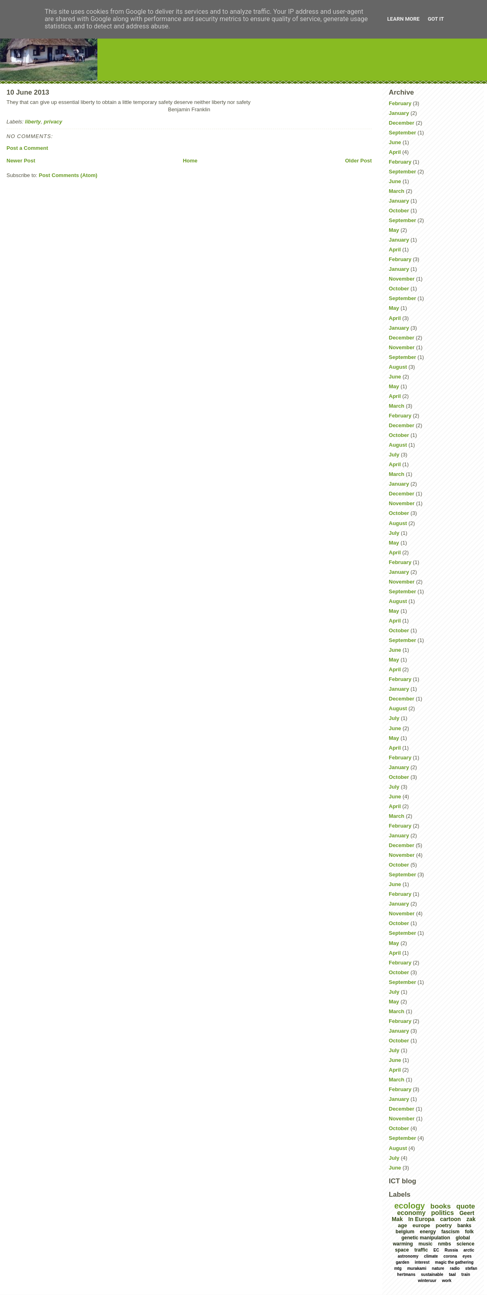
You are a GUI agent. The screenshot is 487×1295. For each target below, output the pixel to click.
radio (454, 1268)
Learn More (403, 19)
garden (402, 1262)
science (465, 1244)
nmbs (444, 1244)
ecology (409, 1205)
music (425, 1244)
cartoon (450, 1219)
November (402, 279)
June (395, 142)
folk (469, 1231)
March (396, 191)
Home (190, 161)
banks (464, 1225)
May (394, 230)
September (402, 133)
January (399, 113)
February (400, 103)
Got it (436, 19)
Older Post (358, 161)
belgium (405, 1231)
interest (422, 1262)
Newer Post (20, 161)
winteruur (427, 1280)
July (394, 455)
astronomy (408, 1256)
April (395, 152)
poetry (443, 1225)
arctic (468, 1250)
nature (438, 1268)
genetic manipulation (425, 1238)
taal (452, 1274)
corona (450, 1256)
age (402, 1225)
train (465, 1274)
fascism (450, 1231)
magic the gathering (454, 1262)
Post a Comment (27, 148)
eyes (467, 1256)
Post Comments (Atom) (68, 175)
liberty (33, 122)
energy (427, 1231)
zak (471, 1219)
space (402, 1250)
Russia (451, 1250)
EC (436, 1250)
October (399, 211)
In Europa (421, 1219)
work (446, 1280)
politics (442, 1212)
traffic (421, 1250)
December (401, 123)
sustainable (432, 1274)
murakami (416, 1268)
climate (431, 1256)
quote (465, 1206)
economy (411, 1212)
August (398, 367)
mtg (397, 1268)
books (441, 1206)
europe (421, 1225)
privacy (53, 122)
